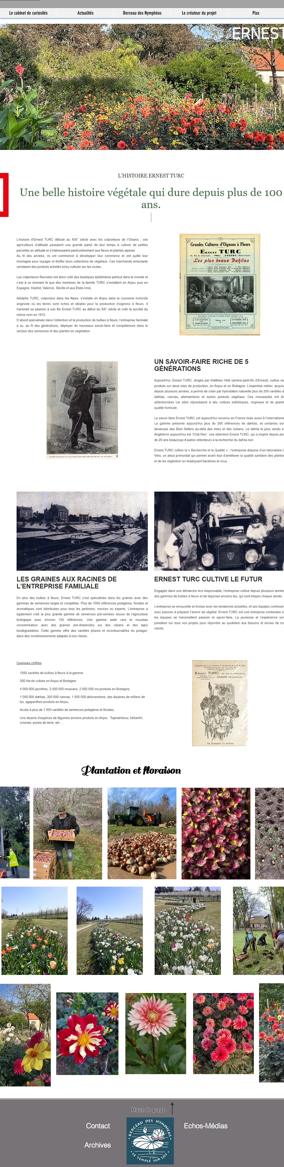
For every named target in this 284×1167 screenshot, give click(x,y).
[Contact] (97, 1125)
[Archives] (97, 1145)
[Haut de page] (148, 1109)
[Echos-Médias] (205, 1125)
